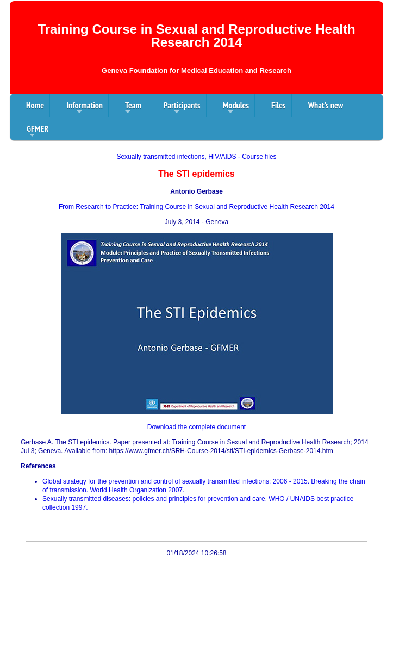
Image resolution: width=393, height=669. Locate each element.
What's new (326, 105)
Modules (236, 108)
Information (84, 108)
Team (133, 108)
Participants (182, 108)
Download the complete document (196, 427)
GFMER (37, 131)
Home (35, 105)
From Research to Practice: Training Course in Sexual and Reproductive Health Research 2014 (196, 206)
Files (278, 105)
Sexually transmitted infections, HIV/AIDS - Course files (196, 156)
